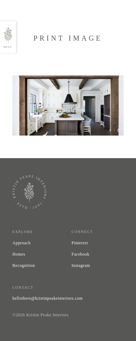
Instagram (81, 265)
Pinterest (80, 242)
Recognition (23, 265)
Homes (18, 254)
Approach (21, 242)
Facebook (81, 254)
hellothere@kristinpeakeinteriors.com (47, 298)
